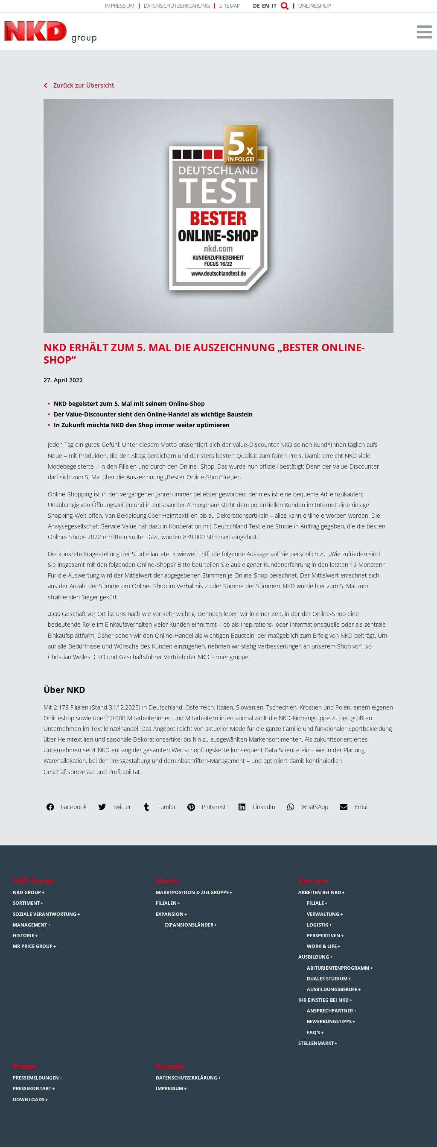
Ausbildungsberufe (332, 989)
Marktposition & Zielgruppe (192, 892)
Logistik (317, 925)
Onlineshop (314, 6)
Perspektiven (323, 936)
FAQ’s (313, 1033)
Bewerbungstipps (329, 1021)
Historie (23, 936)
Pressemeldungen (36, 1078)
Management (30, 925)
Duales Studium (327, 979)
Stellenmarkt (316, 1043)
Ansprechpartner (330, 1011)
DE (256, 6)
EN (265, 6)
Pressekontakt (32, 1088)
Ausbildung (313, 957)
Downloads (28, 1100)
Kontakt (170, 1066)
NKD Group (33, 881)
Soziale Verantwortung (44, 914)
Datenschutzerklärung (177, 6)
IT (274, 6)
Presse (24, 1066)
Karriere (313, 881)
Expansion (170, 914)
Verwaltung (323, 914)
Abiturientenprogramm (338, 968)
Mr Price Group (32, 946)
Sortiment (26, 903)
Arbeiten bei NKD (319, 892)
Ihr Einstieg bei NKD (323, 1000)
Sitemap (229, 6)
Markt (167, 881)
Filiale (315, 903)
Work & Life (322, 946)
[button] (67, 807)
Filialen (166, 903)
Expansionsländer (188, 925)
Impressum (119, 6)
